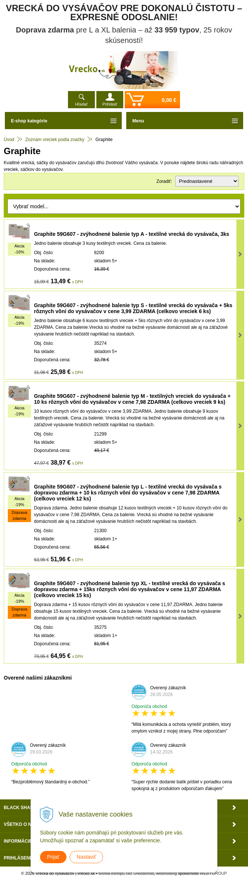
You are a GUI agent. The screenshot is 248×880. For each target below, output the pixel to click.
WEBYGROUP (213, 873)
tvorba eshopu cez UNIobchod (126, 873)
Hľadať (81, 104)
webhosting (166, 873)
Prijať (53, 857)
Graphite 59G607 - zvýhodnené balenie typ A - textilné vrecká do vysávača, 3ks (131, 234)
